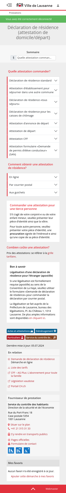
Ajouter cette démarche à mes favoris (32, 476)
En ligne (14, 177)
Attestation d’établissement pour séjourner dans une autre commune (31, 90)
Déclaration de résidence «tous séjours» (28, 102)
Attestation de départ (22, 131)
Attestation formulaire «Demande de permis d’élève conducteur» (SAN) (30, 150)
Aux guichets (17, 192)
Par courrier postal (20, 184)
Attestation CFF (18, 138)
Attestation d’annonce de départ (29, 123)
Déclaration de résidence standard (30, 80)
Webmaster (52, 488)
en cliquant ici (37, 318)
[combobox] (36, 57)
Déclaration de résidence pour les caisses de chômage (30, 113)
